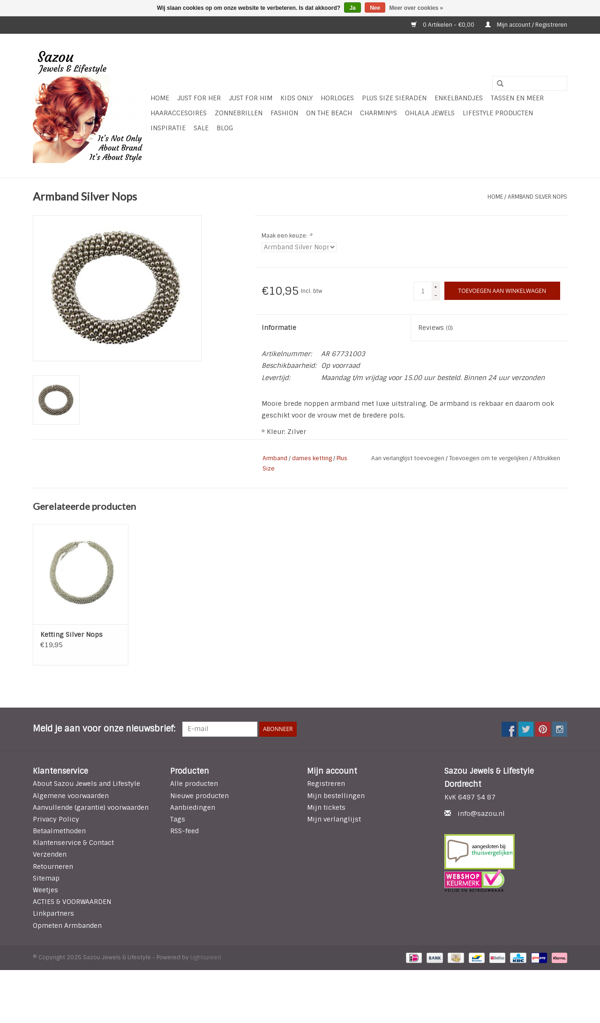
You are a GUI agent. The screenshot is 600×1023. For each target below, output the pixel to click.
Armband (274, 458)
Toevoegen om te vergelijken (489, 458)
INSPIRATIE (168, 128)
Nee (375, 8)
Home (159, 98)
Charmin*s (378, 113)
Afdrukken (546, 458)
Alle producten (194, 783)
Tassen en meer (517, 98)
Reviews (435, 327)
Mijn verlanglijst (334, 819)
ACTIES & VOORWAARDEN (72, 901)
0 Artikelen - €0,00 (443, 25)
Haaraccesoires (178, 113)
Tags (177, 819)
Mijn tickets (326, 807)
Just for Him (250, 98)
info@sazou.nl (481, 813)
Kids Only (296, 98)
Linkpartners (53, 913)
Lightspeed (205, 957)
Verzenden (50, 854)
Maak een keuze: (287, 235)
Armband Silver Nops (537, 197)
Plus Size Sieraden (394, 98)
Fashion (284, 113)
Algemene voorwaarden (71, 796)
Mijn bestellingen (336, 796)
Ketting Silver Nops (71, 634)
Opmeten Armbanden (67, 925)
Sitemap (46, 878)
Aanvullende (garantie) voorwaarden (91, 807)
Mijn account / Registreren (526, 25)
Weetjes (45, 890)
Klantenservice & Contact (73, 842)
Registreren (326, 783)
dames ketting (312, 458)
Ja (352, 8)
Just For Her (199, 98)
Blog (225, 128)
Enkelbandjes (459, 98)
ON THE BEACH (329, 113)
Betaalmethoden (59, 831)
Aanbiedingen (192, 807)
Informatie (279, 327)
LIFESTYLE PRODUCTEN (498, 113)
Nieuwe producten (199, 796)
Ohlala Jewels (430, 113)
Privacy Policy (56, 819)
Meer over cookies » (416, 8)
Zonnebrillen (238, 113)
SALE (201, 128)
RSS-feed (184, 831)
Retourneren (53, 866)
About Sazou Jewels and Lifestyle (86, 783)
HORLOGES (337, 98)
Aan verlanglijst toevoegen (408, 458)
